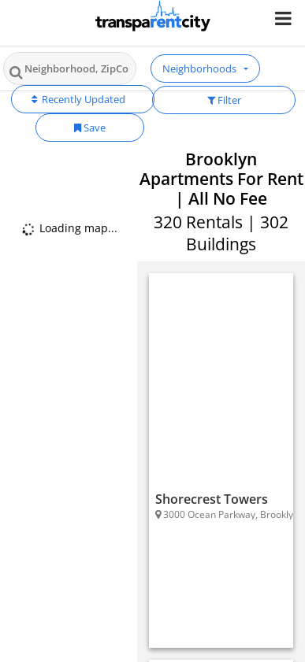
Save (90, 127)
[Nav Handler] (285, 17)
